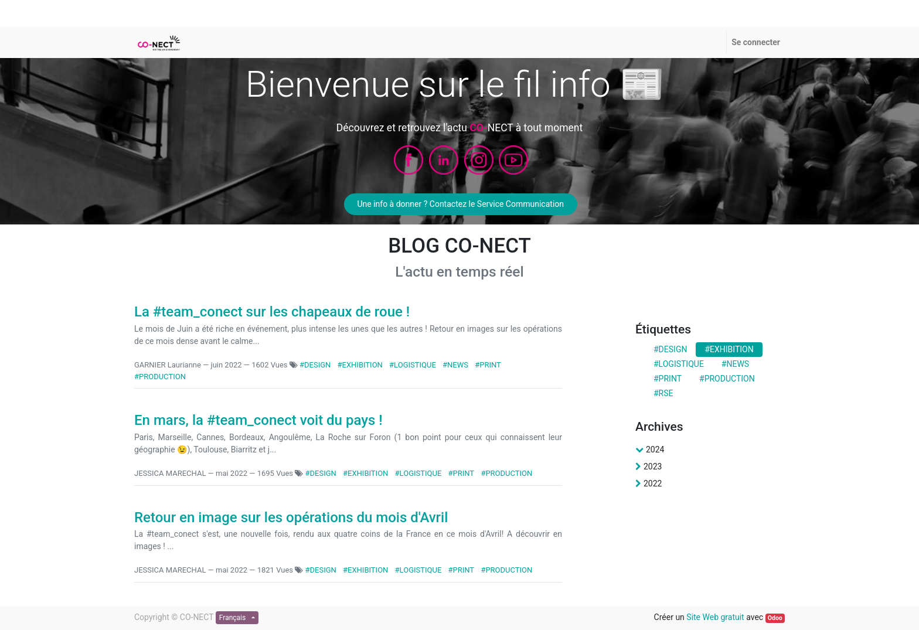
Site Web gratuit (715, 617)
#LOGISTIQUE (412, 364)
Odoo (775, 618)
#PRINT (488, 364)
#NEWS (455, 364)
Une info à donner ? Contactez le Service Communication (460, 204)
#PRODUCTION (160, 376)
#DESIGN (315, 364)
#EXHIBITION (360, 364)
